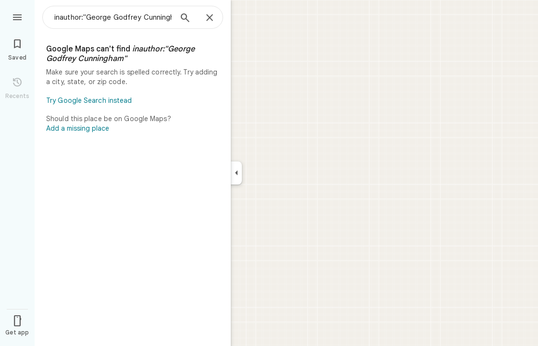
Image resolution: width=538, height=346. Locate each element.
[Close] (210, 18)
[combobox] (113, 17)
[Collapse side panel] (236, 173)
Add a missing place (77, 128)
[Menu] (17, 16)
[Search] (185, 18)
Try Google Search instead (89, 100)
